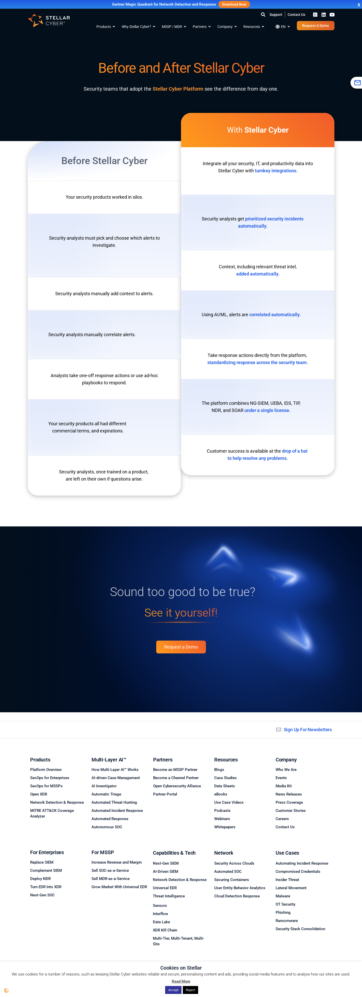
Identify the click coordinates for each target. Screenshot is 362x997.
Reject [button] (190, 990)
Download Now (234, 4)
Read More (181, 981)
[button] (263, 14)
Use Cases (287, 853)
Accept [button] (173, 990)
